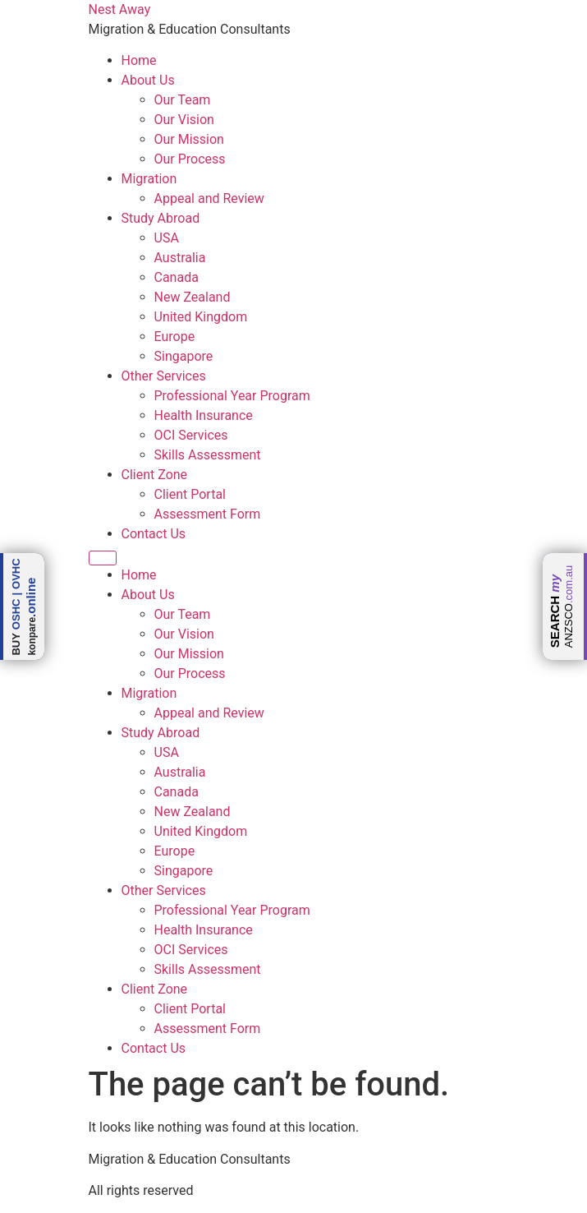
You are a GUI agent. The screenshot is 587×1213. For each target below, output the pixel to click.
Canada (176, 277)
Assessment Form (207, 514)
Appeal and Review (209, 198)
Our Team (182, 100)
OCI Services (191, 435)
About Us (148, 80)
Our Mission (189, 139)
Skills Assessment (207, 455)
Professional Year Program (232, 396)
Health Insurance (203, 415)
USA (166, 238)
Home (139, 60)
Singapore (183, 356)
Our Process (190, 159)
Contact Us (154, 534)
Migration (149, 179)
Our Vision (184, 119)
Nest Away (120, 9)
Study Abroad (161, 218)
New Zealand (192, 297)
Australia (180, 257)
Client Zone (155, 474)
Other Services (164, 376)
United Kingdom (201, 317)
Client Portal (190, 494)
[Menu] (103, 558)
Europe (174, 336)
